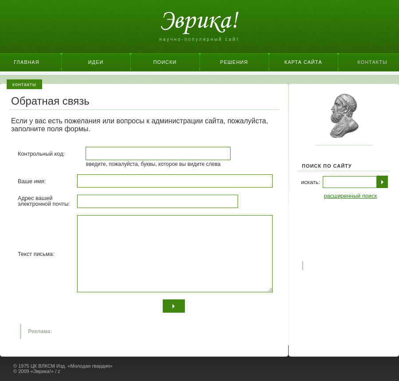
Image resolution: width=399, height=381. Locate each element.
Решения (234, 62)
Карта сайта (303, 62)
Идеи (96, 62)
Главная (26, 62)
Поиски (165, 62)
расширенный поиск (350, 195)
